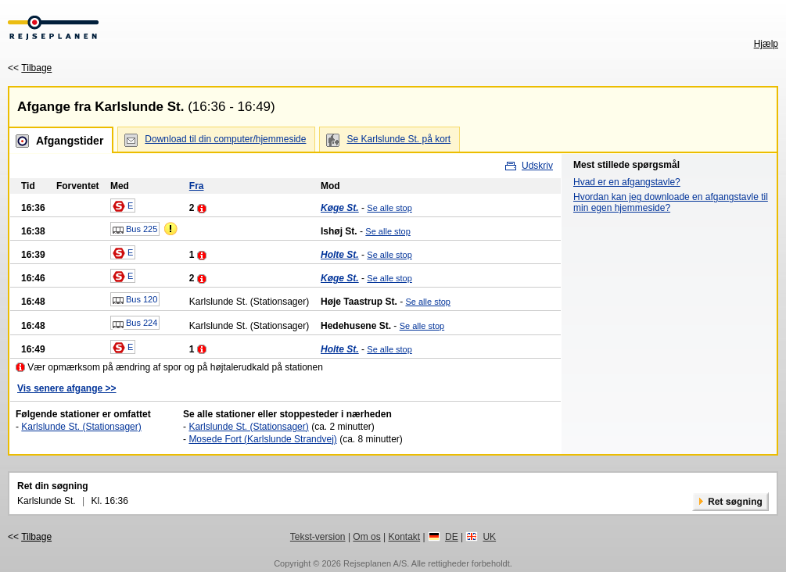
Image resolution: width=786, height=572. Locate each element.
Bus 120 (135, 300)
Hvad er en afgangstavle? (626, 182)
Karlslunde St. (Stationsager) (81, 426)
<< (30, 68)
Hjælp (766, 43)
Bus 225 (135, 229)
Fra (196, 186)
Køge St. (340, 207)
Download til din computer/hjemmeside (225, 139)
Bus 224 (135, 323)
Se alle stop (389, 208)
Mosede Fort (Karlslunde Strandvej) (262, 439)
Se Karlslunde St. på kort (398, 139)
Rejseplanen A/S (375, 563)
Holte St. (340, 254)
